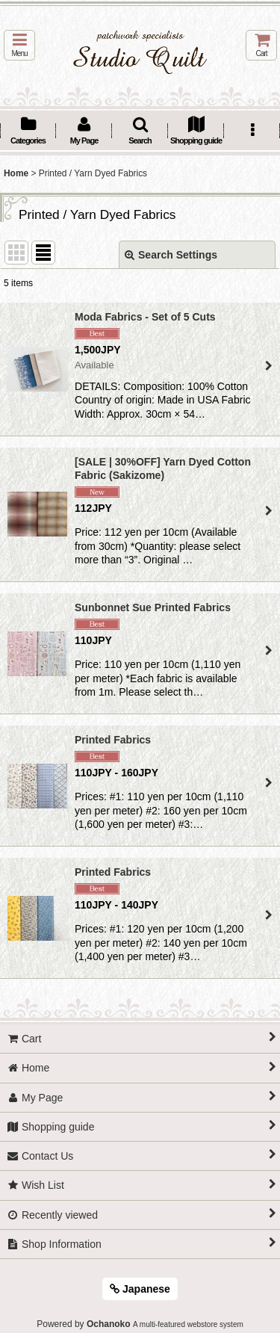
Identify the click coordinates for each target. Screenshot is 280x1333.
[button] (19, 45)
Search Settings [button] (171, 255)
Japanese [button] (140, 1289)
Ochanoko (109, 1324)
